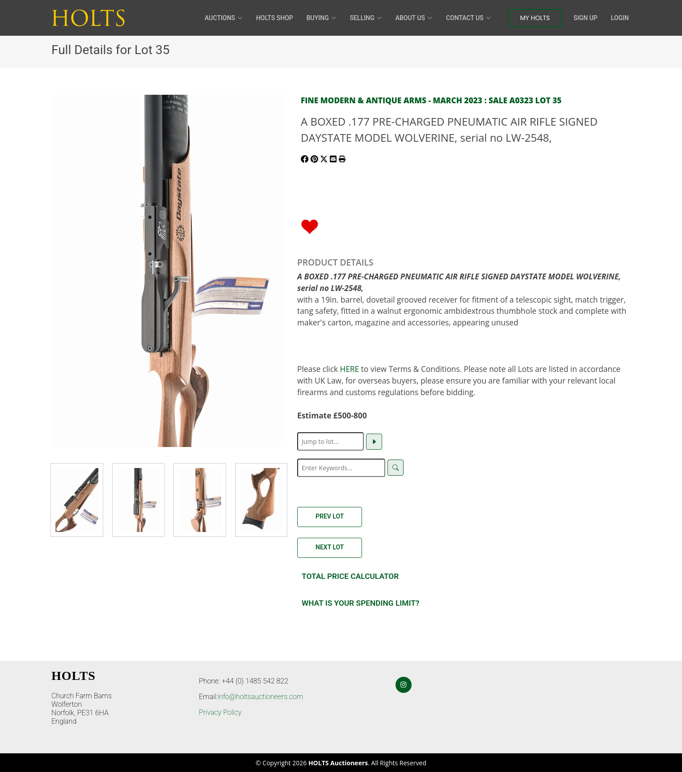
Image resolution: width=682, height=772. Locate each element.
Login (620, 17)
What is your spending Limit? (360, 603)
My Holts (535, 17)
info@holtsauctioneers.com (260, 696)
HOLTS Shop (274, 17)
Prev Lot (330, 516)
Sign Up (585, 17)
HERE (349, 368)
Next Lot (330, 547)
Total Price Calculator (350, 576)
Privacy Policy (220, 712)
